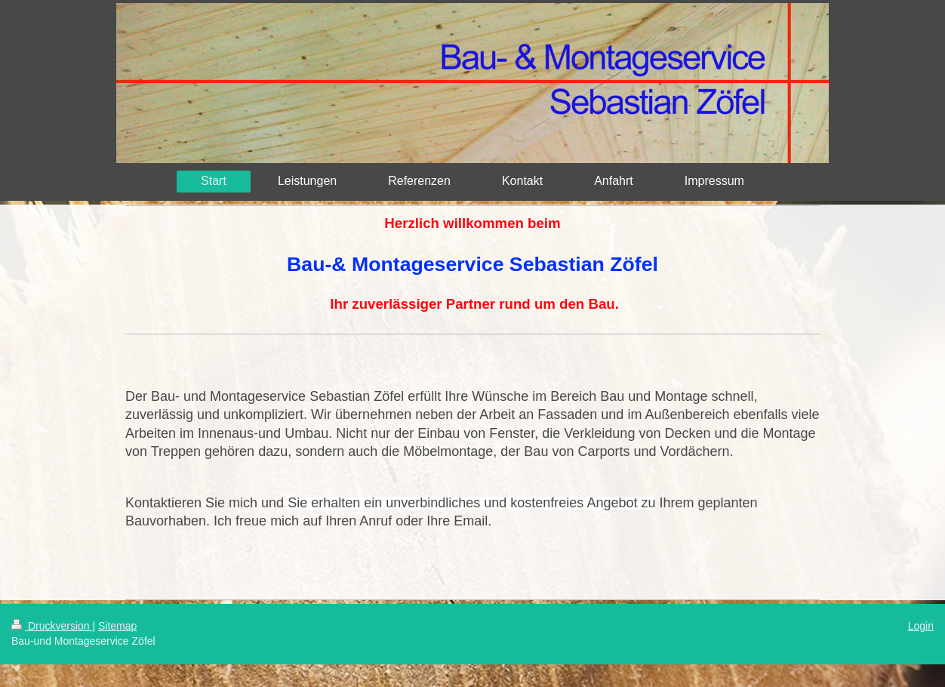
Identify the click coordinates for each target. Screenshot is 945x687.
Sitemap (117, 626)
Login (921, 626)
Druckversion (51, 626)
